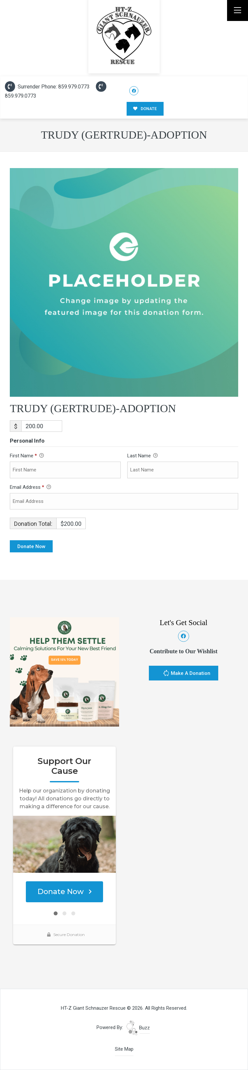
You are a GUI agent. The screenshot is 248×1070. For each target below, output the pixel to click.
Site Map (124, 1049)
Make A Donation (186, 674)
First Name (27, 456)
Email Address (30, 487)
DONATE (145, 108)
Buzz (138, 1028)
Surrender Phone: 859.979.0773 (47, 87)
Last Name (142, 456)
